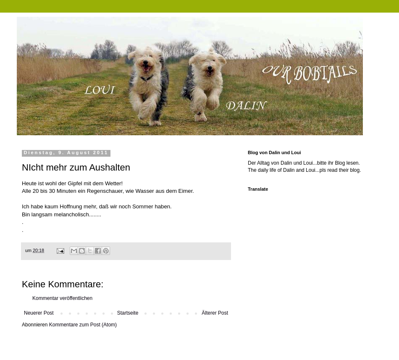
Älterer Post (215, 313)
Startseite (128, 313)
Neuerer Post (39, 313)
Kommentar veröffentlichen (62, 298)
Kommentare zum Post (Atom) (83, 325)
